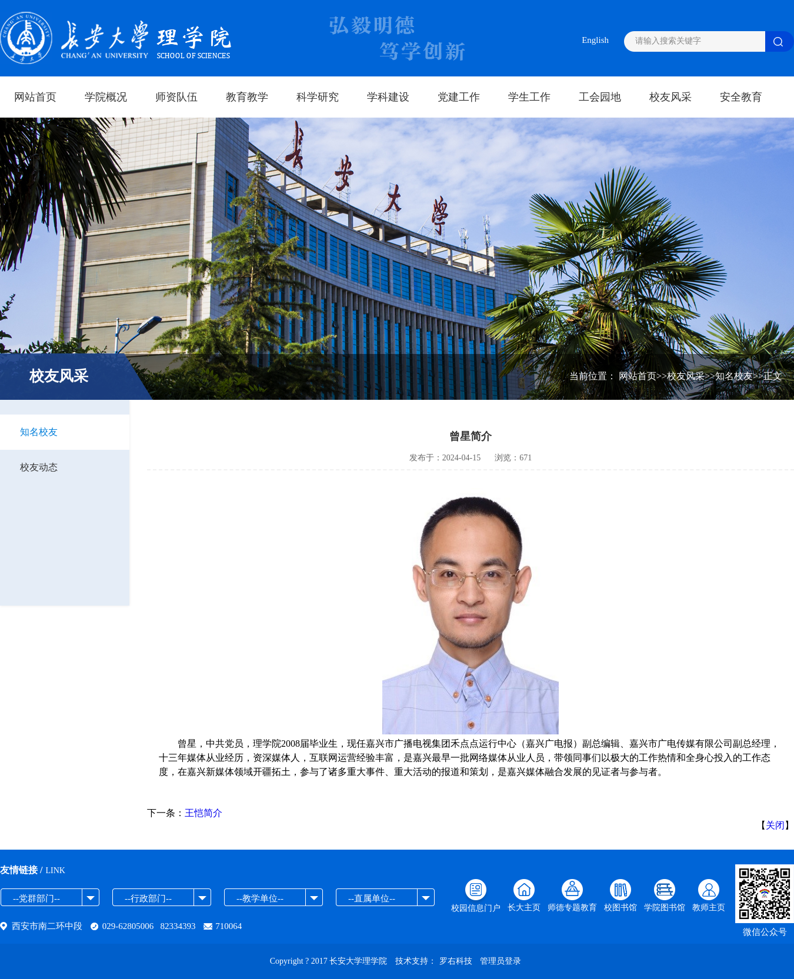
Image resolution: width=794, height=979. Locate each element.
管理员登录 (500, 961)
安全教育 (741, 97)
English (595, 40)
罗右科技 (455, 961)
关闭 (775, 825)
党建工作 (459, 97)
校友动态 (39, 467)
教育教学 (247, 97)
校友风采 (670, 97)
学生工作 (529, 97)
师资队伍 (176, 97)
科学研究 (317, 97)
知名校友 (39, 432)
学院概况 (106, 97)
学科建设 (388, 97)
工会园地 (600, 97)
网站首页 (35, 97)
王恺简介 (203, 813)
